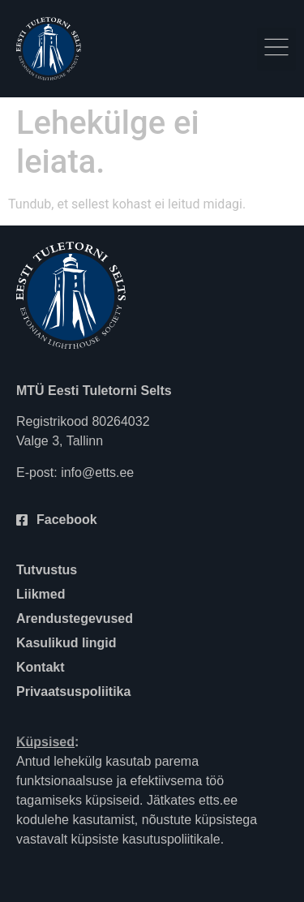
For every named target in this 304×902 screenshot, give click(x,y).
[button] (276, 49)
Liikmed (40, 594)
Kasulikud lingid (66, 643)
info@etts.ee (97, 472)
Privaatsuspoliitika (73, 691)
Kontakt (40, 667)
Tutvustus (46, 570)
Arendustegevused (74, 618)
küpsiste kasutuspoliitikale (146, 839)
